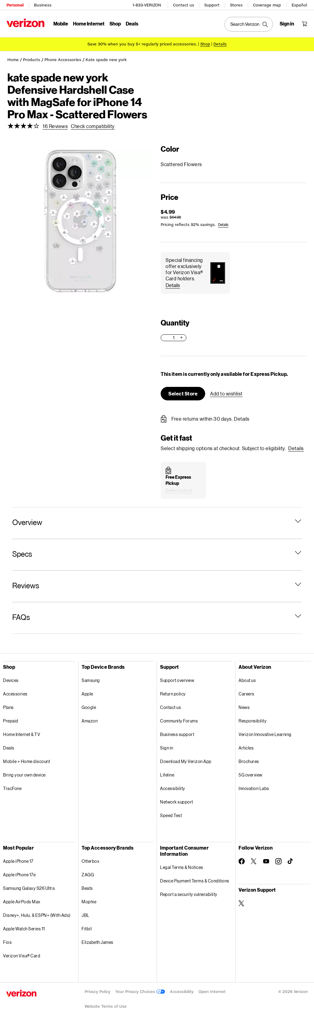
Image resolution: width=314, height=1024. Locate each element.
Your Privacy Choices (140, 991)
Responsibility (252, 720)
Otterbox (90, 860)
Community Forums (179, 720)
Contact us (183, 4)
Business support (177, 734)
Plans (8, 707)
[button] (173, 285)
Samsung (91, 680)
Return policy (173, 693)
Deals (8, 747)
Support (212, 4)
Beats (87, 887)
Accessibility (172, 788)
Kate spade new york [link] (106, 59)
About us (247, 680)
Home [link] (13, 59)
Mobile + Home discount (26, 761)
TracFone (12, 788)
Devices (11, 680)
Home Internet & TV (21, 734)
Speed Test (171, 815)
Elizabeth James (97, 941)
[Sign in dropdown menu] (287, 23)
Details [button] (220, 43)
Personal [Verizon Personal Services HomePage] (14, 4)
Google (89, 707)
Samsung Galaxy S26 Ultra (29, 887)
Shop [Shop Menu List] (115, 23)
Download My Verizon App (186, 761)
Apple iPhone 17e (19, 874)
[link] (55, 126)
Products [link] (31, 59)
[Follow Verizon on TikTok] (291, 861)
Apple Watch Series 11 (24, 928)
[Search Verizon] (249, 24)
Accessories (15, 693)
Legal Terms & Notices (181, 867)
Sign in (166, 747)
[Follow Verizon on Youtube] (266, 861)
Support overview (177, 680)
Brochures (249, 761)
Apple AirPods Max (21, 901)
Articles (246, 747)
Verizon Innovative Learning (265, 734)
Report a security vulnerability (188, 894)
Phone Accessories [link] (62, 59)
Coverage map (267, 4)
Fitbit (87, 928)
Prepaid (10, 720)
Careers (247, 693)
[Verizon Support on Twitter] (242, 903)
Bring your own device (24, 774)
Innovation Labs (254, 788)
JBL (86, 914)
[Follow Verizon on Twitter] (254, 861)
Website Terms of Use (106, 1006)
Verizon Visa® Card (21, 955)
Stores (236, 4)
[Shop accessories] (205, 43)
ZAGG (88, 874)
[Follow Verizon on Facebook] (242, 861)
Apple (87, 693)
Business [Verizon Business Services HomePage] (42, 4)
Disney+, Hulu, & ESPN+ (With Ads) (37, 914)
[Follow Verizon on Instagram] (278, 861)
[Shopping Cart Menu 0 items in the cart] (305, 23)
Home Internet (88, 23)
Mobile (60, 23)
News (244, 707)
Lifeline (167, 774)
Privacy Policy (97, 991)
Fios (7, 941)
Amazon (90, 720)
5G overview (250, 774)
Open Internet (212, 991)
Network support (176, 801)
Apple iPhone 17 (18, 860)
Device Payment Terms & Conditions (194, 880)
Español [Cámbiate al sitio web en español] (299, 4)
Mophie (89, 901)
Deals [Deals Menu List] (131, 23)
